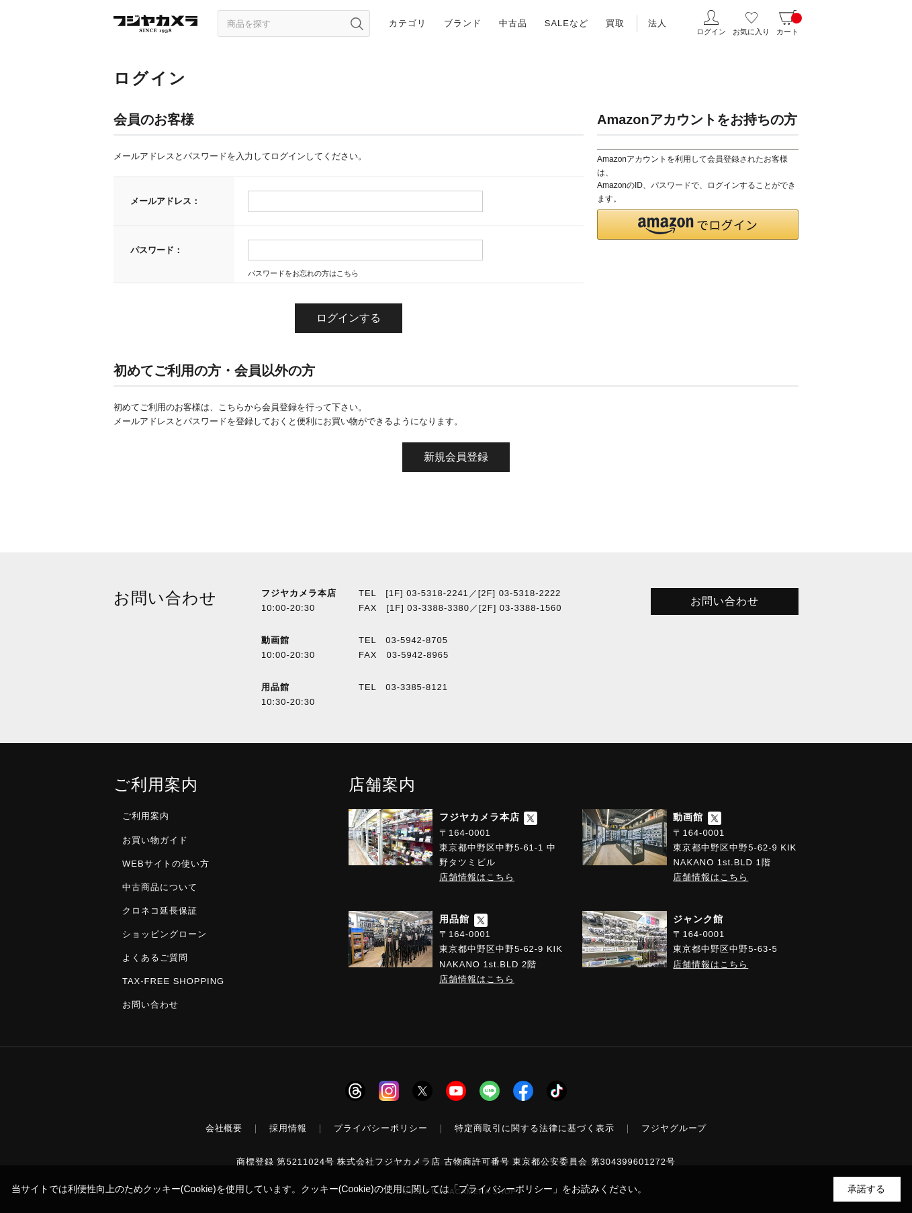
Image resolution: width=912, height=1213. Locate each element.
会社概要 (224, 1128)
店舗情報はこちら (476, 877)
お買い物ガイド (155, 840)
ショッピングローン (164, 934)
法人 (657, 23)
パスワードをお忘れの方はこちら (303, 273)
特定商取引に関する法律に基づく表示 (534, 1128)
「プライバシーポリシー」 (505, 1188)
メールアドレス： (165, 201)
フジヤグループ (674, 1128)
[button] (698, 224)
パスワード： (156, 250)
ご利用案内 (145, 816)
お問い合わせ (724, 601)
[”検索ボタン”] (356, 23)
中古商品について (159, 887)
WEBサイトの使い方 (166, 864)
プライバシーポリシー (381, 1128)
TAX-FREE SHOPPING (173, 981)
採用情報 (288, 1128)
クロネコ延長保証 (159, 911)
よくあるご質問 (155, 958)
